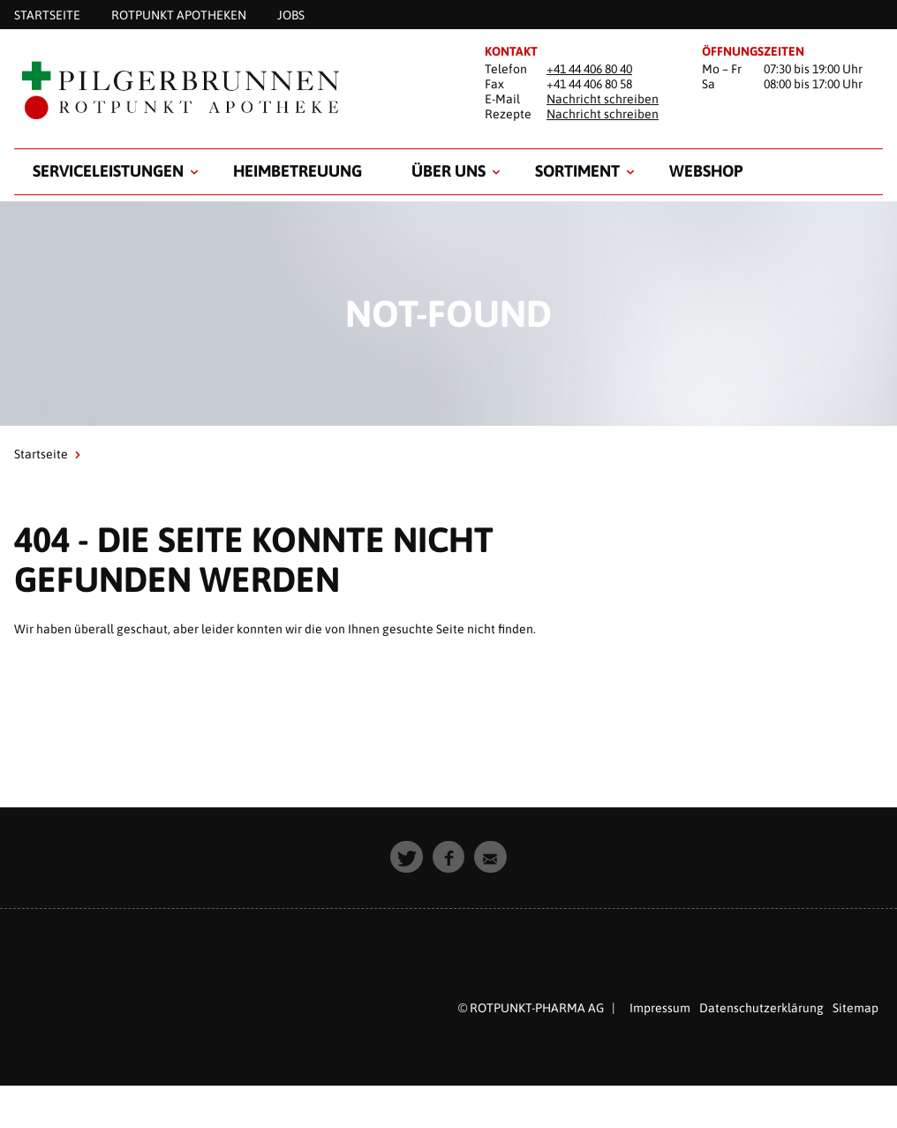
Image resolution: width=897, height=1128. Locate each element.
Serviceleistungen (108, 171)
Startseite (41, 454)
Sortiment (577, 171)
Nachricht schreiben (602, 99)
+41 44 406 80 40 (589, 69)
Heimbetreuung (297, 171)
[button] (406, 857)
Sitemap (855, 1008)
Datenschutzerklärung (761, 1008)
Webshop (705, 171)
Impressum (659, 1008)
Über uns (448, 171)
